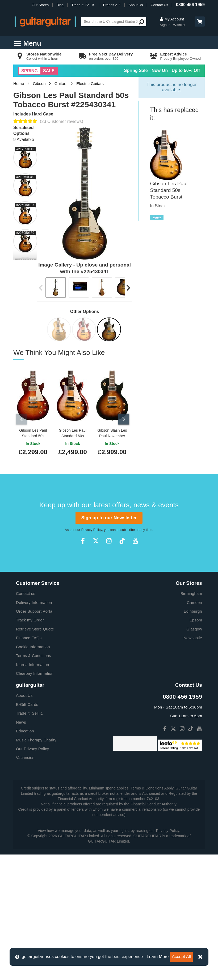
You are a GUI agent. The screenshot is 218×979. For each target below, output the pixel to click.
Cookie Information (33, 645)
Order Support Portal (34, 610)
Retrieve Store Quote (35, 627)
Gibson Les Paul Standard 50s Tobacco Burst (168, 190)
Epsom (196, 619)
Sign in (165, 25)
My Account (172, 19)
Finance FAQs (28, 636)
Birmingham (191, 592)
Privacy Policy (91, 529)
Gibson (39, 83)
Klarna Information (32, 663)
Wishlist (179, 25)
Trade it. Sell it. (29, 712)
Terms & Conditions (33, 654)
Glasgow (194, 627)
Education (25, 730)
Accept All (181, 956)
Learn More (158, 956)
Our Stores (40, 5)
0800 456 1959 (190, 4)
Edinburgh (193, 610)
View (157, 217)
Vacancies (25, 756)
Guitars (61, 83)
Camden (194, 601)
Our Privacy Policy (32, 747)
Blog (60, 5)
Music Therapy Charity (36, 738)
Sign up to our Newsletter (109, 516)
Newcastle (192, 636)
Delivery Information (34, 601)
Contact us (25, 592)
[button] (200, 21)
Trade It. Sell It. (83, 5)
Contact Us (159, 5)
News (21, 721)
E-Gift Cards (27, 703)
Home (18, 83)
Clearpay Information (34, 672)
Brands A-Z (112, 5)
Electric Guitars (90, 83)
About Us (135, 5)
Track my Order (30, 619)
